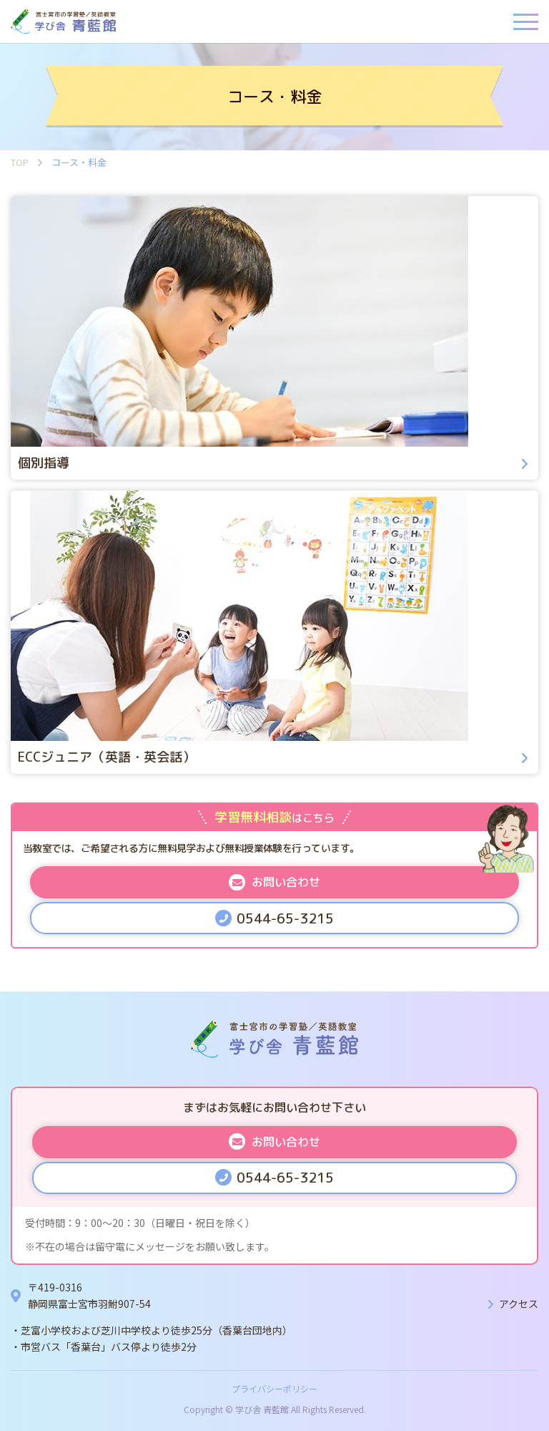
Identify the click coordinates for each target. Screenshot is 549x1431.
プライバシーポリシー (274, 1388)
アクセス (518, 1303)
